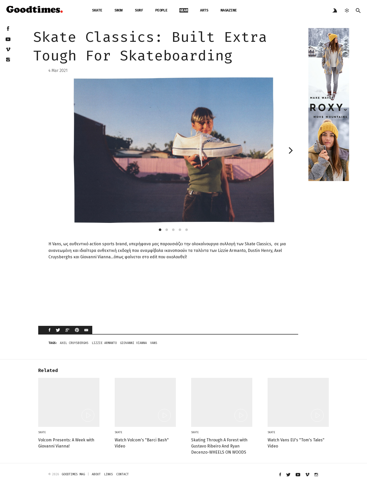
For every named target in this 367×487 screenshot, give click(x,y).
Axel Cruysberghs (74, 343)
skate (97, 10)
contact (122, 474)
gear (184, 10)
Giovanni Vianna (133, 343)
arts (204, 10)
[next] (290, 150)
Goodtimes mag (73, 474)
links (108, 474)
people (161, 10)
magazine (228, 10)
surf (139, 10)
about (96, 474)
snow (118, 10)
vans (153, 343)
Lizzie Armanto (104, 343)
